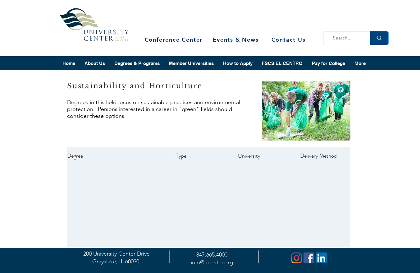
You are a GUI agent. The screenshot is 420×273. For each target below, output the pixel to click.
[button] (95, 63)
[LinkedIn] (321, 257)
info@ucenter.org (212, 262)
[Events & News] (236, 39)
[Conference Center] (174, 39)
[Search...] (345, 38)
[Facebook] (309, 257)
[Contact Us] (289, 39)
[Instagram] (296, 257)
